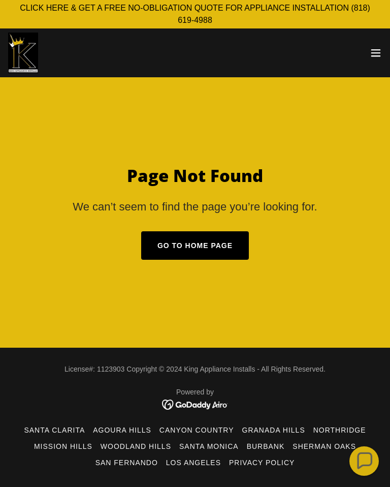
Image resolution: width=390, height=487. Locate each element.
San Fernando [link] (126, 463)
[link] (23, 53)
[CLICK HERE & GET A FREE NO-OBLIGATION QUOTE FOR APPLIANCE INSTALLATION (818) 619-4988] (195, 14)
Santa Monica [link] (209, 446)
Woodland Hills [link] (136, 446)
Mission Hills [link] (63, 446)
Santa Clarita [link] (54, 430)
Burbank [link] (266, 446)
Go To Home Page (195, 245)
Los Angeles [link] (193, 463)
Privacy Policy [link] (262, 463)
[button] (376, 53)
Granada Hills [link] (273, 430)
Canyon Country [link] (196, 430)
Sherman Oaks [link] (324, 446)
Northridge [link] (339, 430)
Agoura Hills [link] (122, 430)
